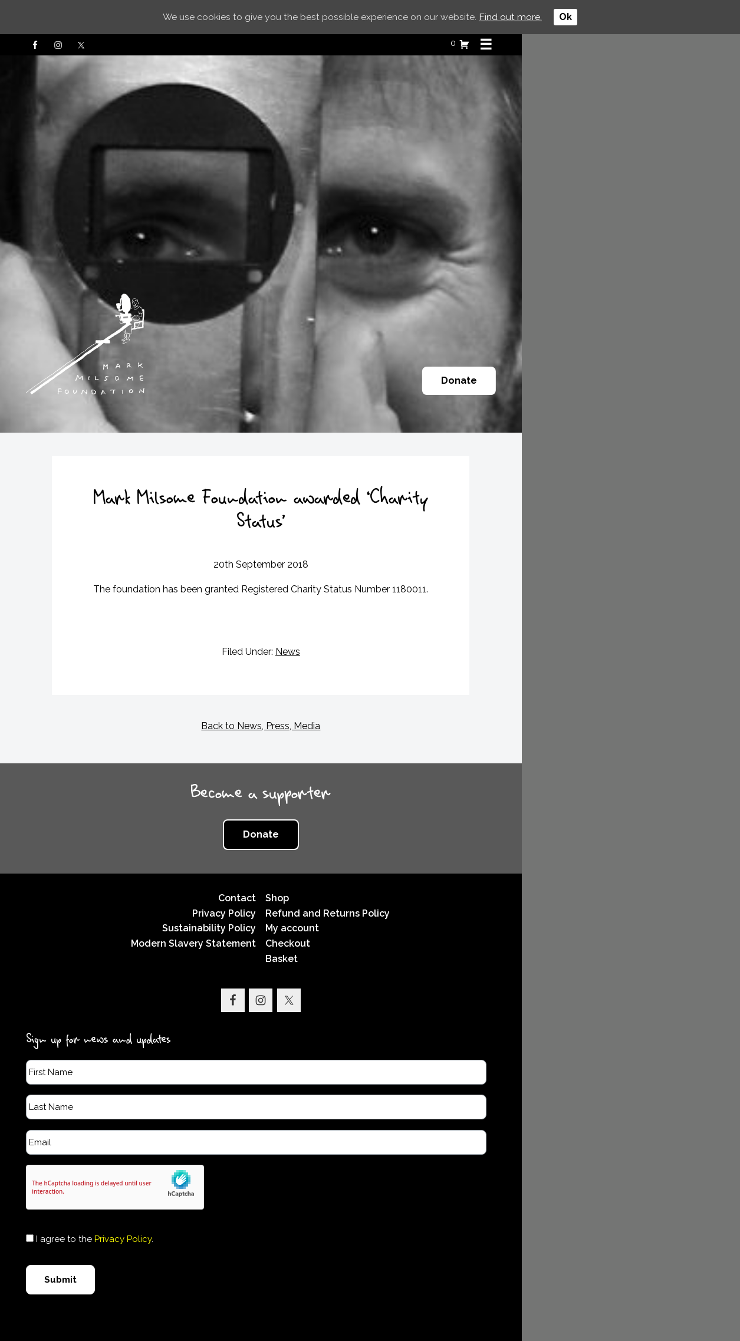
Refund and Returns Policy (439, 889)
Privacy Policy (331, 889)
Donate (666, 380)
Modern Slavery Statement (300, 919)
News (396, 628)
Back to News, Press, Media (370, 702)
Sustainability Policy (316, 905)
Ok (566, 16)
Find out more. (510, 16)
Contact (344, 875)
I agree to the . (106, 1215)
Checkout (399, 919)
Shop (388, 875)
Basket (393, 935)
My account (403, 905)
